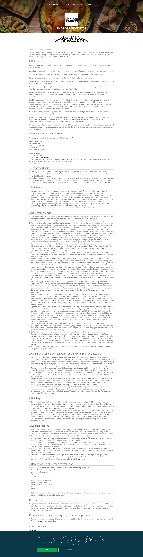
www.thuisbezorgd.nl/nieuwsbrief (73, 506)
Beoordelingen (68, 4)
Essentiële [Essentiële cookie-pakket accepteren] (68, 550)
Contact (82, 4)
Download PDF (34, 531)
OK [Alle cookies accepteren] (47, 550)
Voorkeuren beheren (73, 543)
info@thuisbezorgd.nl (42, 157)
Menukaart (54, 4)
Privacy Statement (37, 521)
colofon (92, 4)
